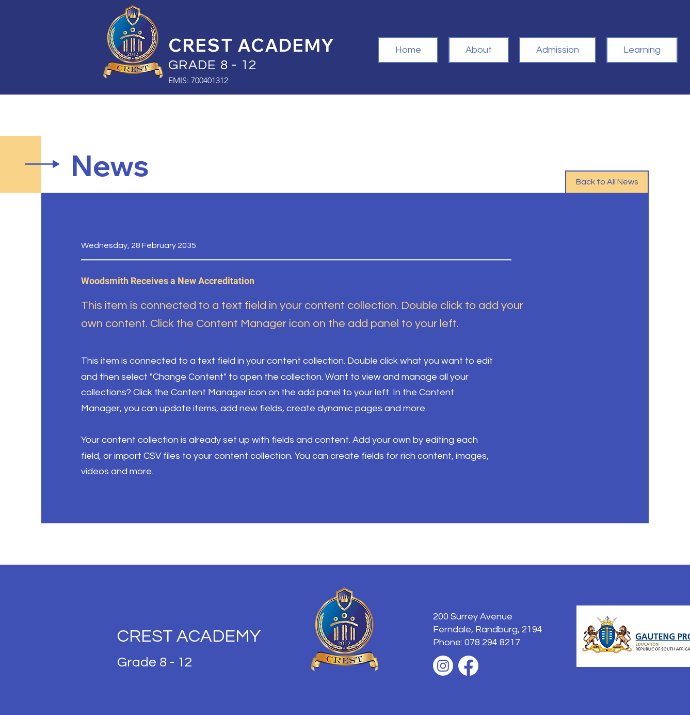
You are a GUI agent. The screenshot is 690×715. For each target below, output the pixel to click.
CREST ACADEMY (189, 636)
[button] (478, 50)
